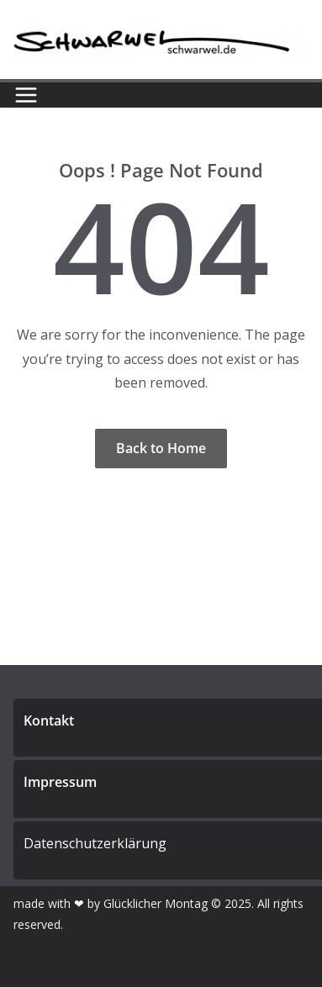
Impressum (60, 782)
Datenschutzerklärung (95, 843)
